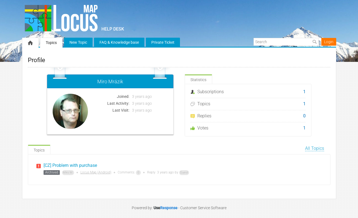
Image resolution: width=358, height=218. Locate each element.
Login (328, 42)
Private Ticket (162, 42)
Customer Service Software (203, 208)
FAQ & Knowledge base (119, 42)
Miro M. (68, 172)
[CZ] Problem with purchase (70, 165)
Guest (184, 172)
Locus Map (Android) (95, 172)
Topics (51, 42)
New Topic (78, 42)
